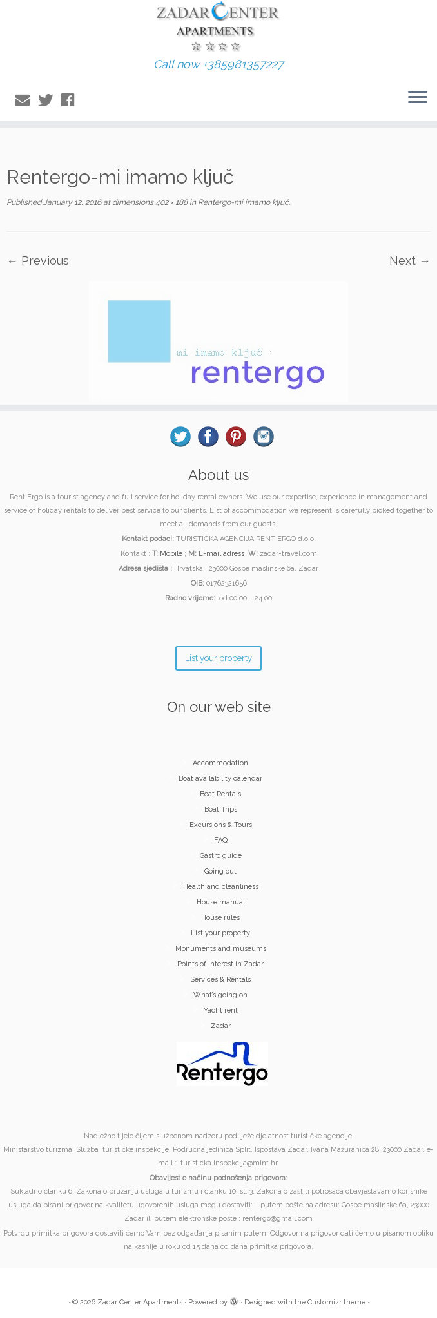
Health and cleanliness (220, 887)
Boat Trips (220, 809)
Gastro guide (221, 856)
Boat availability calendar (220, 778)
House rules (220, 917)
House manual (221, 902)
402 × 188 (170, 202)
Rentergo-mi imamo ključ (242, 202)
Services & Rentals (220, 979)
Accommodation (220, 763)
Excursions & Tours (220, 825)
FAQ (221, 840)
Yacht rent (221, 1010)
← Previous (37, 260)
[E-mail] (26, 100)
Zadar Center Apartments (139, 1302)
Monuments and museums (220, 948)
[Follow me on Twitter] (49, 100)
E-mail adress (221, 553)
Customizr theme (336, 1302)
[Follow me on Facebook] (72, 100)
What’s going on (220, 995)
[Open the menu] (417, 98)
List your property (220, 933)
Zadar (221, 1026)
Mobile (171, 553)
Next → (410, 260)
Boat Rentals (220, 794)
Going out (220, 871)
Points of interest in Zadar (220, 964)
